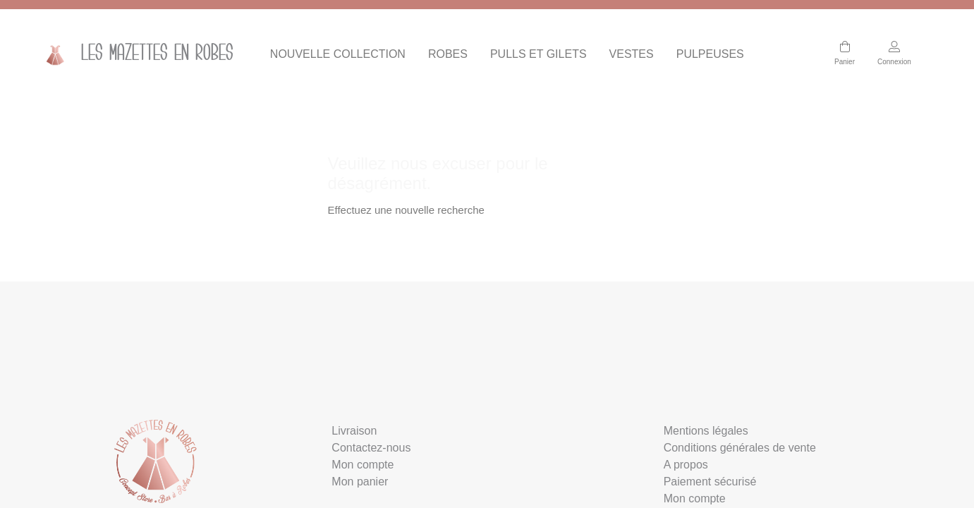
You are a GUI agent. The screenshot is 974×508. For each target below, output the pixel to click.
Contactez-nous (370, 448)
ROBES (448, 54)
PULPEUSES (710, 54)
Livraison (354, 431)
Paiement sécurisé (710, 482)
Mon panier (359, 482)
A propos (686, 465)
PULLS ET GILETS (538, 54)
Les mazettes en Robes (134, 54)
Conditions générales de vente (740, 448)
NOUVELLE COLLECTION (338, 54)
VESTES (631, 54)
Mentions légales (706, 431)
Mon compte (362, 465)
